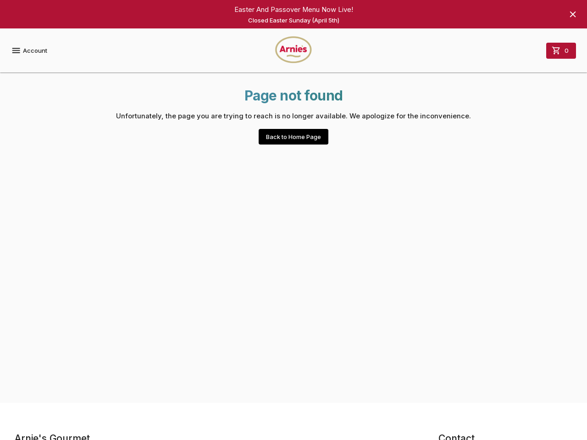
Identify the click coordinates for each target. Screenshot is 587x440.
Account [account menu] (29, 50)
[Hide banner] (572, 14)
